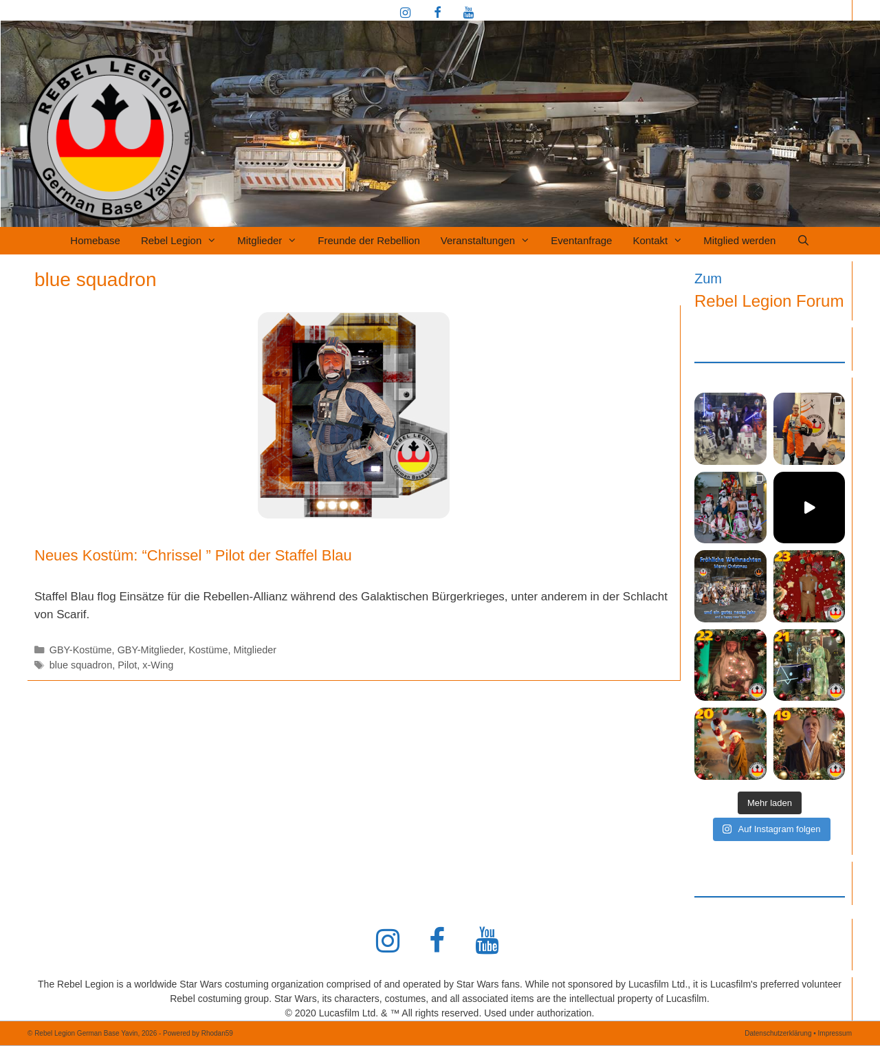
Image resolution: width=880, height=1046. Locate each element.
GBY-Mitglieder (151, 649)
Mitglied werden (739, 240)
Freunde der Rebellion (368, 240)
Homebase (95, 240)
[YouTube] (468, 14)
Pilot (127, 665)
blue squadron (81, 665)
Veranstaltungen (490, 240)
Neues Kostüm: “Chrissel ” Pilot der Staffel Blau (193, 555)
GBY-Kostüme (81, 649)
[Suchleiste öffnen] (803, 240)
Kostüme (208, 649)
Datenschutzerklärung (778, 1033)
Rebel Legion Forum (769, 301)
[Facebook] (437, 14)
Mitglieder (272, 240)
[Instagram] (406, 14)
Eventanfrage (581, 240)
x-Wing (157, 665)
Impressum (835, 1033)
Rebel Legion (184, 240)
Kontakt (662, 240)
